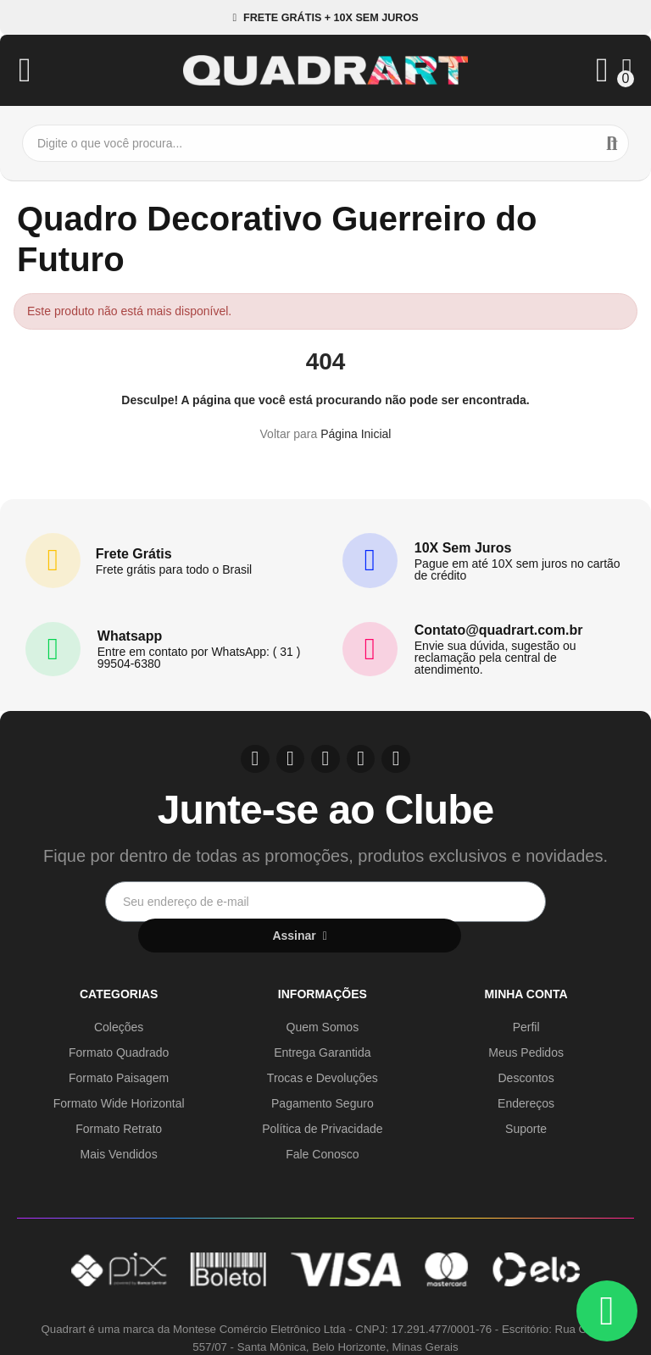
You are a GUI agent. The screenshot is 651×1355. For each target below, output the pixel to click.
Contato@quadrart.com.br (499, 630)
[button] (325, 17)
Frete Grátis (134, 554)
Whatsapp (129, 636)
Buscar (612, 143)
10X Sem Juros (463, 548)
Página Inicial (355, 434)
